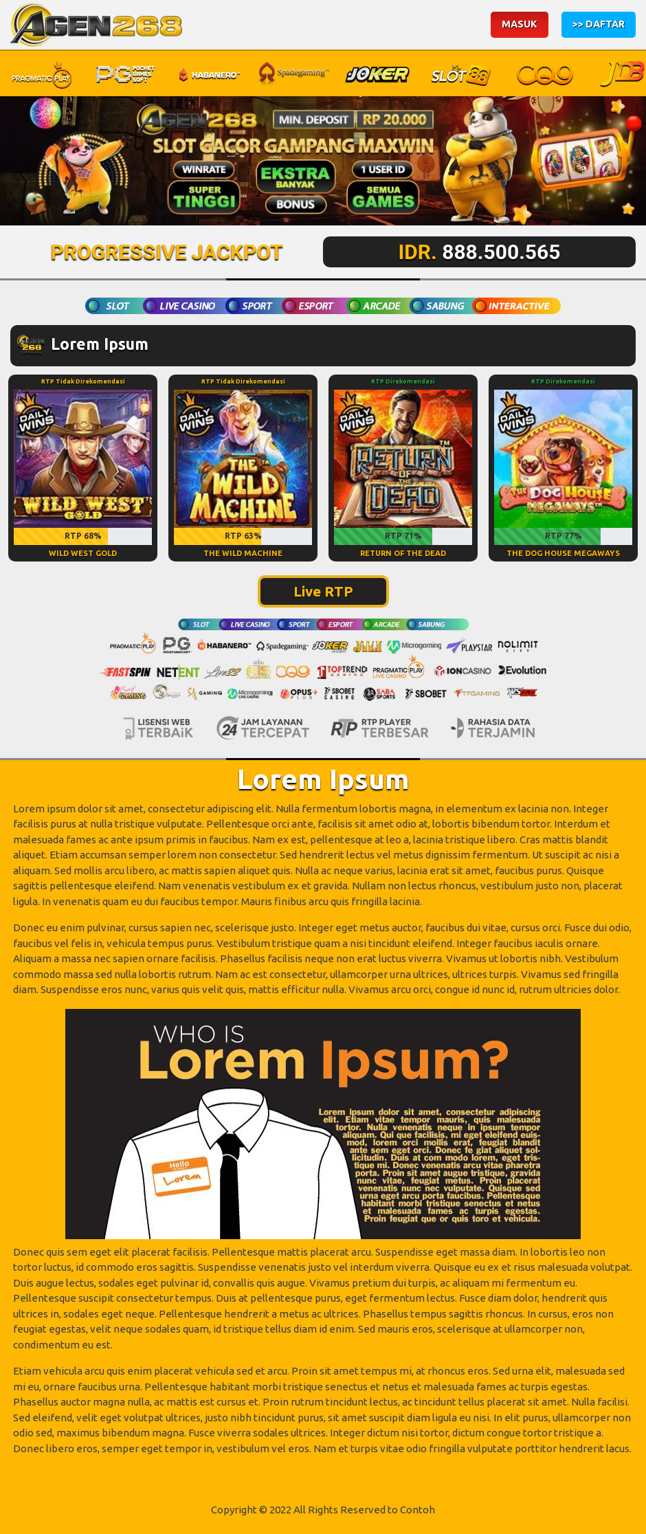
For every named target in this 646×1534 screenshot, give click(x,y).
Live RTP (323, 591)
